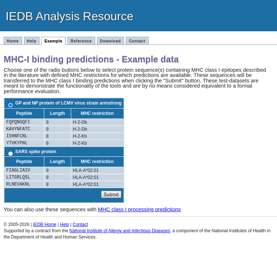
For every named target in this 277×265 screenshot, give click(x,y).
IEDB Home (44, 224)
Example (53, 41)
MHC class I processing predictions (139, 209)
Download (110, 41)
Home (13, 41)
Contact (137, 41)
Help (32, 41)
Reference (81, 41)
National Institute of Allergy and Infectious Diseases (119, 230)
